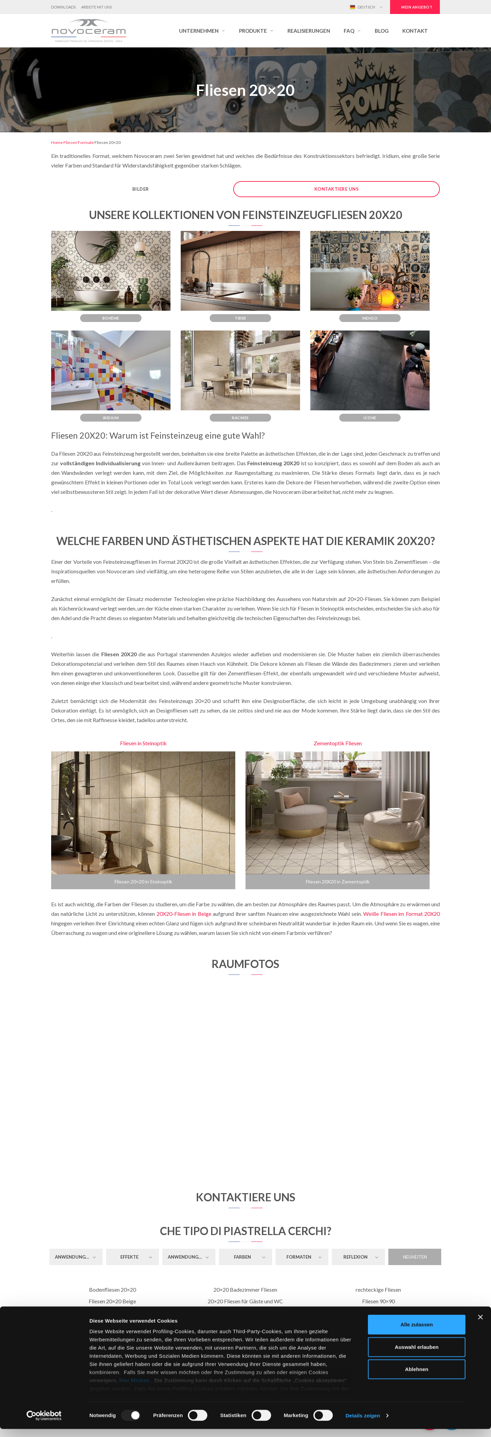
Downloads (63, 7)
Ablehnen (416, 1377)
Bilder (140, 189)
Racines (240, 417)
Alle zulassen (416, 1333)
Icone (369, 417)
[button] (202, 31)
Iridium (111, 417)
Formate (86, 142)
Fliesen (70, 142)
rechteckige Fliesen (378, 1289)
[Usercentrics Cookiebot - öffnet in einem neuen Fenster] (44, 1424)
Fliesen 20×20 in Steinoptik (143, 881)
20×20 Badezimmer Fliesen (245, 1289)
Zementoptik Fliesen (338, 743)
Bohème (110, 318)
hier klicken (134, 1389)
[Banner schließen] (480, 1325)
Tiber (240, 318)
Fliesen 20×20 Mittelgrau (112, 1312)
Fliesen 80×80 (378, 1312)
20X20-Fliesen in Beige (184, 913)
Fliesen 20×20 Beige (112, 1301)
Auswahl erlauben (416, 1355)
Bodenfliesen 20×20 (112, 1289)
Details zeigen (362, 1423)
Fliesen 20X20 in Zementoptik (338, 881)
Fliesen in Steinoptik (143, 743)
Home (57, 142)
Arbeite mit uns (96, 7)
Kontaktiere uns (336, 189)
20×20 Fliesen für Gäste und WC (245, 1301)
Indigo (369, 318)
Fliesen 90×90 (378, 1301)
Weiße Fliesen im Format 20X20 (401, 913)
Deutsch (362, 7)
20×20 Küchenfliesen (245, 1312)
